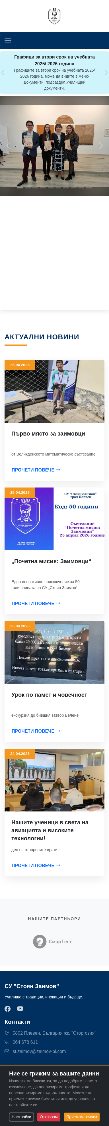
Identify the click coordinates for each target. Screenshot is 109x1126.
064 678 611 (21, 1042)
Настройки (21, 1117)
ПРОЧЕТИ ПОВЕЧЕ (36, 470)
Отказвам (48, 1117)
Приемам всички (81, 1117)
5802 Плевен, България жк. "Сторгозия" (50, 1033)
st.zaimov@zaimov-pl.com (35, 1051)
